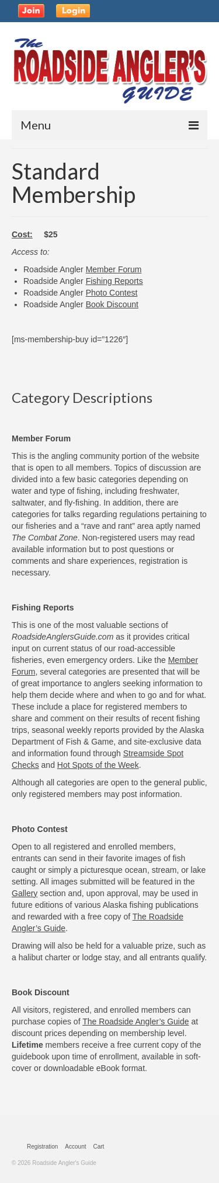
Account (75, 1146)
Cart (99, 1146)
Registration (42, 1146)
